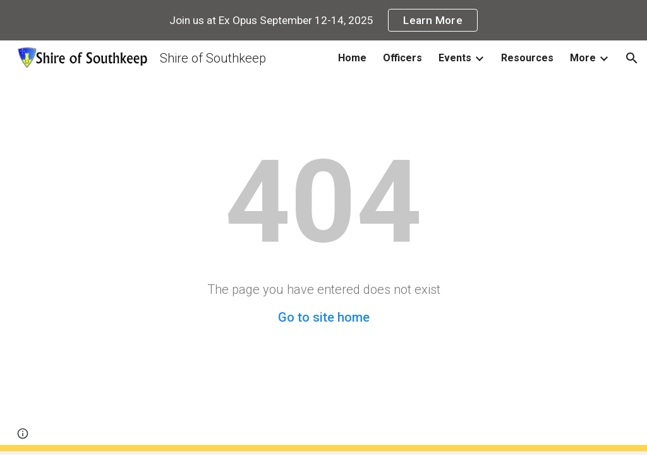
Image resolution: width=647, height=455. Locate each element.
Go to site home (324, 317)
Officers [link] (402, 58)
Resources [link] (527, 58)
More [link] (583, 58)
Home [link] (352, 58)
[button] (632, 58)
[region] (323, 20)
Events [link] (454, 58)
